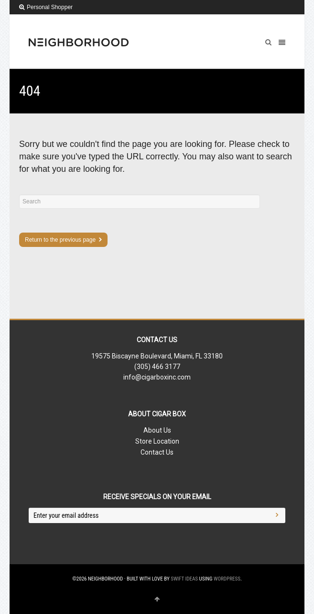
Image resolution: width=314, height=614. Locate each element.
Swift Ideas (184, 579)
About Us (157, 430)
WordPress (227, 579)
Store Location (157, 441)
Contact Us (157, 452)
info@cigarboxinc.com (157, 377)
